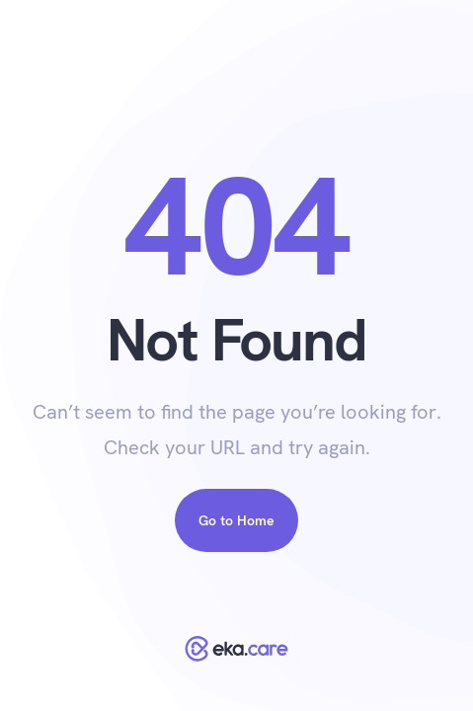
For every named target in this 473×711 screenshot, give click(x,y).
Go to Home (236, 520)
